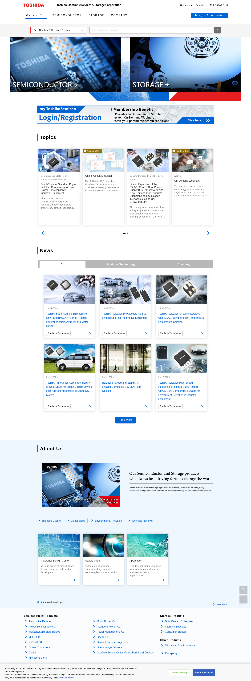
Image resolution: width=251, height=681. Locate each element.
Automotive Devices (40, 621)
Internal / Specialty (175, 626)
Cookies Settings (179, 672)
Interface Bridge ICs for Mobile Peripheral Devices (125, 652)
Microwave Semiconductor (180, 645)
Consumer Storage (175, 631)
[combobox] (150, 30)
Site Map (222, 604)
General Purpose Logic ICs (112, 642)
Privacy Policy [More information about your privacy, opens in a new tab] (66, 678)
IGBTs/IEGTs (36, 642)
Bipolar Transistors (39, 647)
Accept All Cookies (204, 672)
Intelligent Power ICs (108, 626)
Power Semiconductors (42, 626)
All (62, 264)
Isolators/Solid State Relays (44, 631)
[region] (125, 672)
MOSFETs (34, 637)
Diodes (33, 652)
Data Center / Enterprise (179, 621)
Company (171, 653)
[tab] (62, 264)
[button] (193, 5)
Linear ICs (103, 637)
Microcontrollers (38, 657)
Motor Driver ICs (106, 621)
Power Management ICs (110, 631)
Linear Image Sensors (109, 647)
